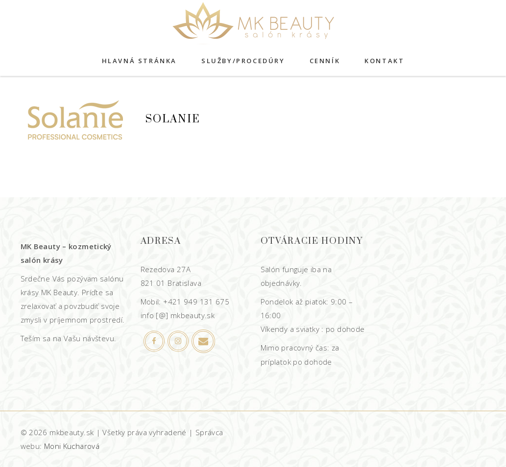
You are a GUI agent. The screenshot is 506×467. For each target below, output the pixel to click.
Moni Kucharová (71, 446)
